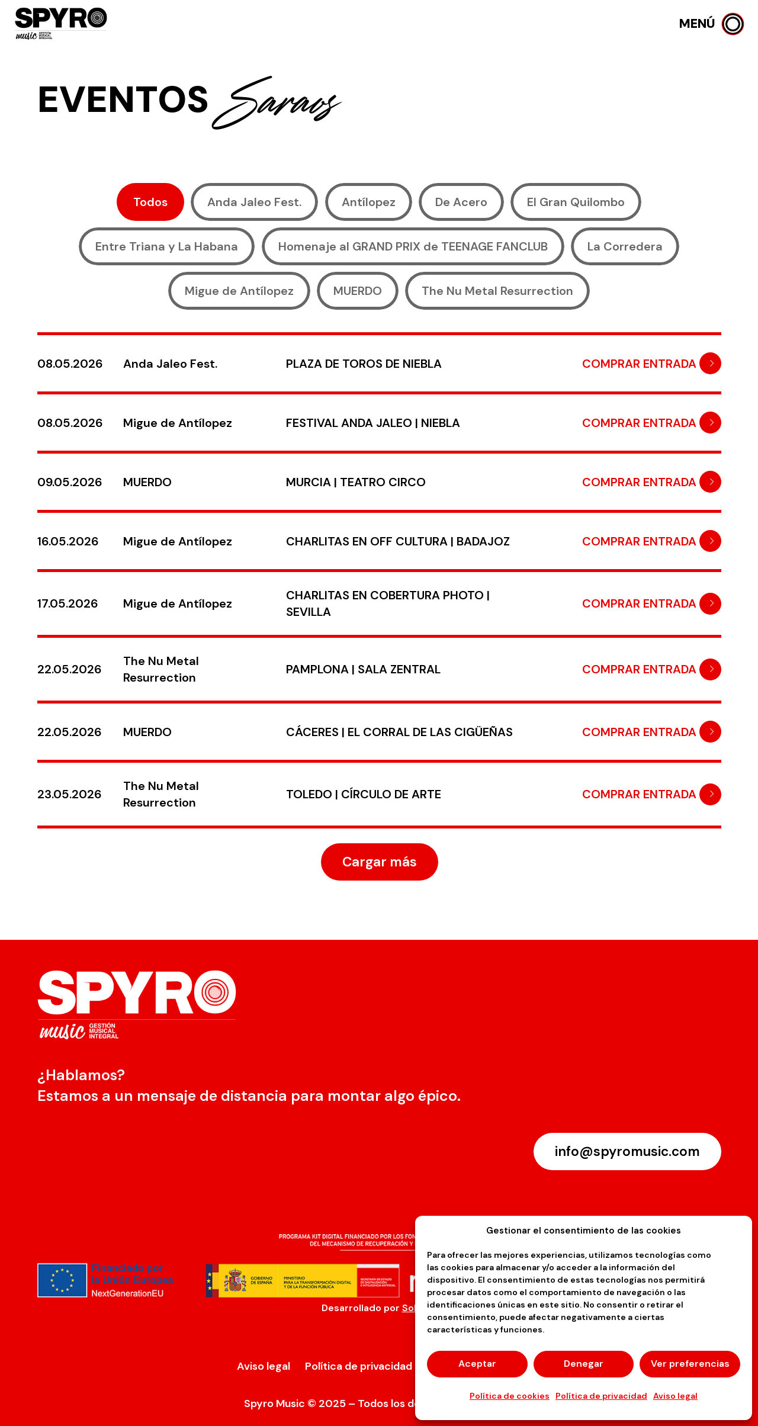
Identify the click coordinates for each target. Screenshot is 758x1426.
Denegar (583, 1363)
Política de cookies (510, 1395)
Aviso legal (675, 1395)
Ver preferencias (690, 1363)
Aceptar (477, 1363)
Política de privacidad (601, 1395)
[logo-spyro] (62, 24)
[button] (711, 23)
